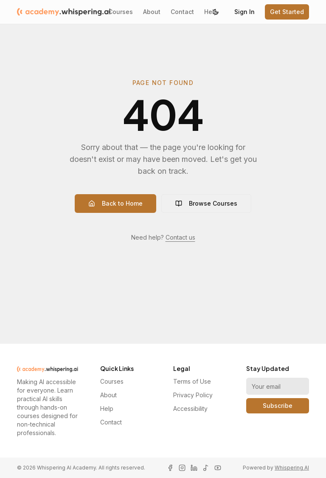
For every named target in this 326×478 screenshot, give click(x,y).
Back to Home (115, 203)
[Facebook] (170, 467)
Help (211, 11)
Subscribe (277, 405)
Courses (120, 11)
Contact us (180, 237)
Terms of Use (192, 381)
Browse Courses (206, 203)
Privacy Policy (193, 395)
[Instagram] (182, 467)
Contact (182, 11)
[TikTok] (205, 467)
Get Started (287, 11)
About (151, 11)
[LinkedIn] (194, 467)
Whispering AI (292, 467)
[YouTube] (217, 467)
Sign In (244, 11)
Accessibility (190, 408)
